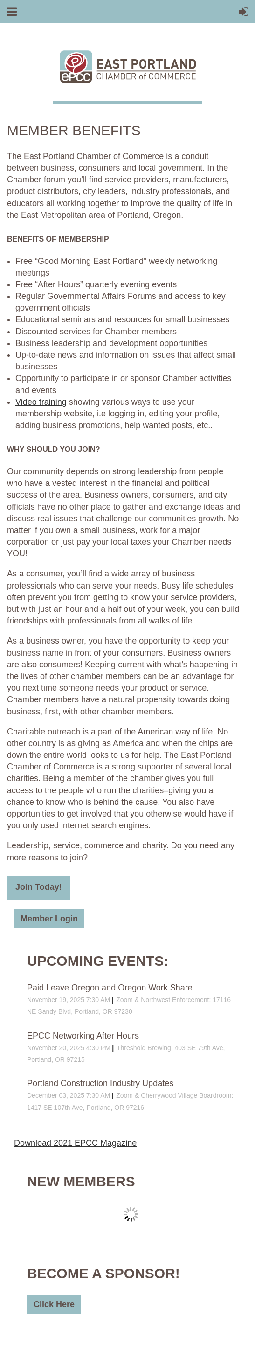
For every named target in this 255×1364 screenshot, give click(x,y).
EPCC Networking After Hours (83, 1035)
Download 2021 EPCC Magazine (75, 1143)
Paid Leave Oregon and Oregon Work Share (110, 987)
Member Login (49, 918)
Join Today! (38, 887)
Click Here (54, 1304)
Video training (41, 402)
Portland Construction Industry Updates (100, 1083)
